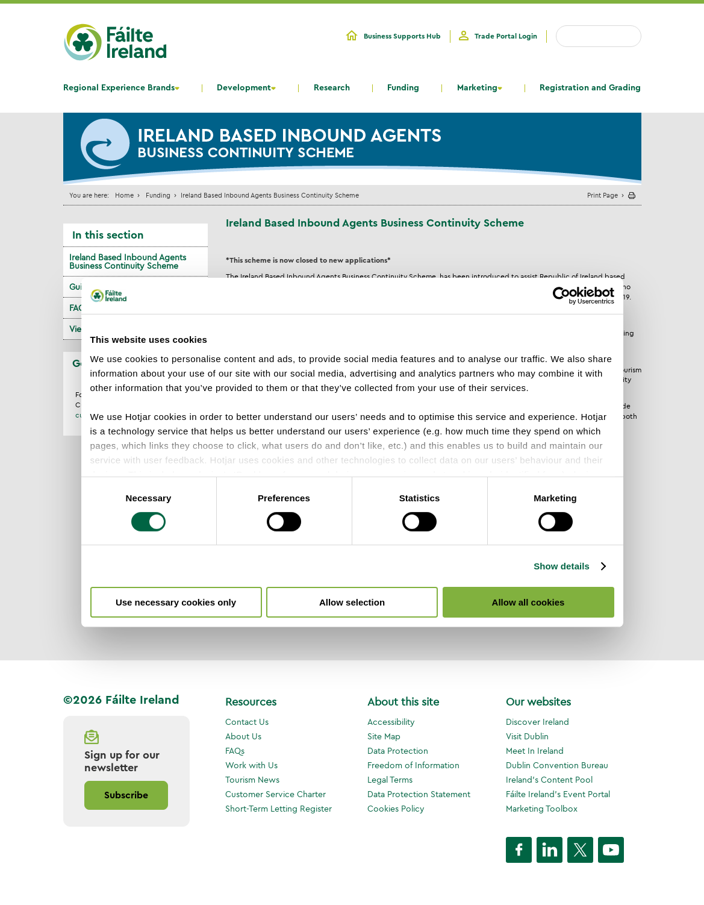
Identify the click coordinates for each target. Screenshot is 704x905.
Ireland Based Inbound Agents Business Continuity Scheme (127, 261)
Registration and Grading (590, 88)
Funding (403, 88)
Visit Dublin (527, 736)
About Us (243, 736)
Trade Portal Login (506, 36)
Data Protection (397, 751)
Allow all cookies (528, 602)
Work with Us (251, 765)
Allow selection (352, 602)
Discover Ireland (537, 722)
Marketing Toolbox (542, 808)
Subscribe (126, 795)
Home (124, 195)
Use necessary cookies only (176, 602)
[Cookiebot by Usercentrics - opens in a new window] (561, 296)
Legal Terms (390, 779)
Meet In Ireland (535, 751)
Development (244, 88)
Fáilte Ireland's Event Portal (558, 794)
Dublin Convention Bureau (557, 765)
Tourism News (252, 779)
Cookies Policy (396, 808)
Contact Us (247, 722)
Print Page (602, 195)
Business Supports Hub (402, 36)
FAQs (235, 751)
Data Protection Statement (418, 794)
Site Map (383, 736)
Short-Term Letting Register (278, 808)
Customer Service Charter (275, 794)
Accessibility (391, 722)
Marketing (477, 88)
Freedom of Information (413, 765)
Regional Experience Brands (119, 88)
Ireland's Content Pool (549, 779)
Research (332, 88)
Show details (562, 566)
